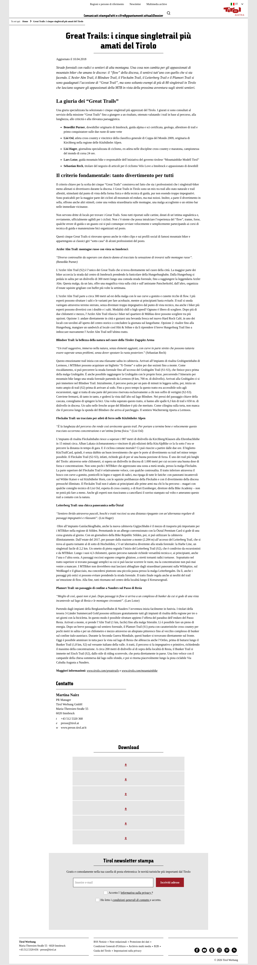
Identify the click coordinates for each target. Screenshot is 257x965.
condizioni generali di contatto (131, 901)
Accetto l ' (131, 894)
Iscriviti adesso (169, 883)
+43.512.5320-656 (28, 951)
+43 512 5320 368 (72, 720)
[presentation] (128, 914)
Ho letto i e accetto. (131, 901)
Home (25, 21)
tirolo (96, 672)
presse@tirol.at (70, 724)
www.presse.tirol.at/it (73, 728)
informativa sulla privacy (136, 894)
